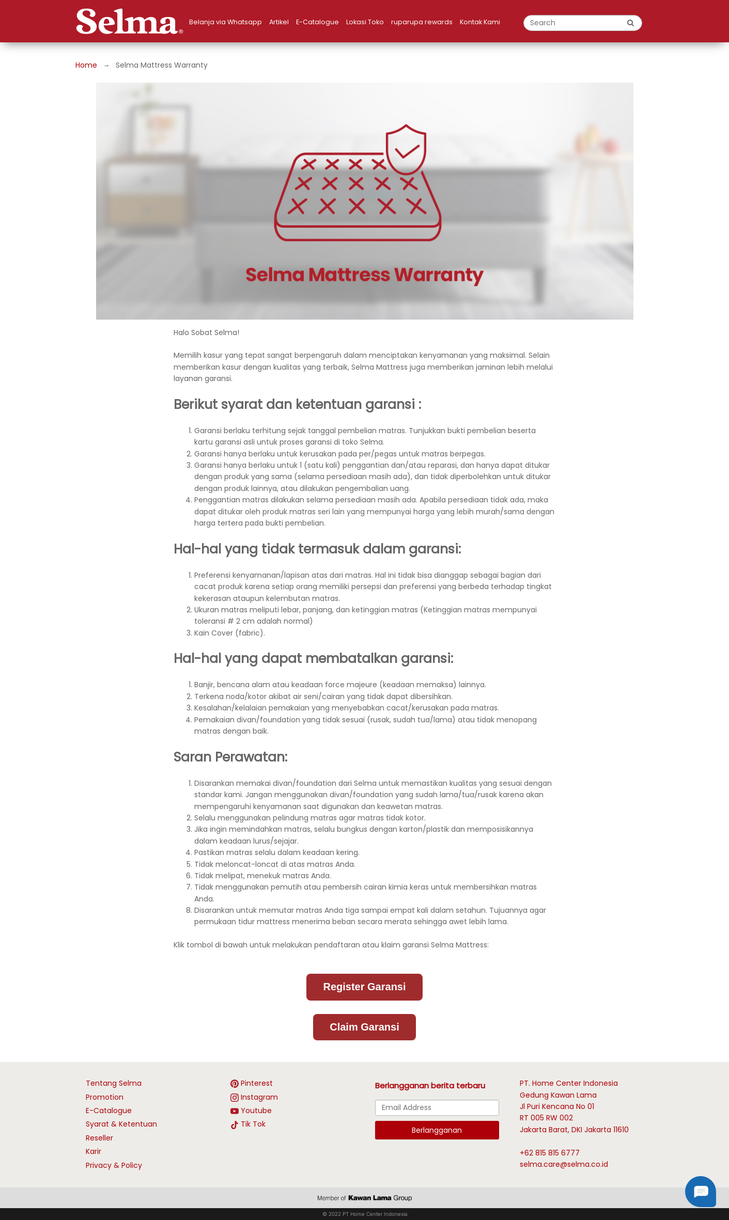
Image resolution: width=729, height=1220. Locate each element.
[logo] (132, 21)
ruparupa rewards (422, 22)
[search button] (631, 22)
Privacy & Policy (114, 1165)
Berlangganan (437, 1130)
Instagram (259, 1097)
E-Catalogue (317, 22)
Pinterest (257, 1083)
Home (86, 65)
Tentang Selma (114, 1083)
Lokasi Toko (365, 22)
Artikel (279, 22)
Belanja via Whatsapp (225, 22)
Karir (93, 1151)
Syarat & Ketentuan (121, 1124)
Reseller (99, 1138)
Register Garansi (364, 986)
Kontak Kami (480, 22)
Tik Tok (253, 1124)
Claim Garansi (364, 1027)
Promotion (104, 1097)
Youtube (256, 1110)
